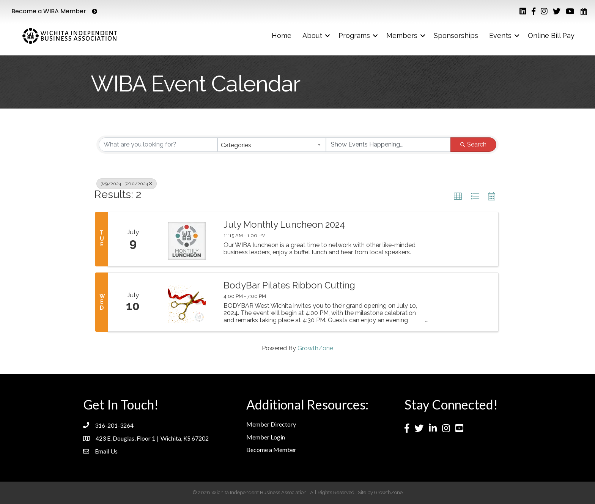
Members (401, 35)
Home (281, 35)
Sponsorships (456, 35)
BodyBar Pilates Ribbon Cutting (289, 285)
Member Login (265, 437)
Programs (354, 35)
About (312, 35)
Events (500, 35)
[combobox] (271, 144)
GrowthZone (315, 348)
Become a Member (271, 449)
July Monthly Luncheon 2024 (284, 225)
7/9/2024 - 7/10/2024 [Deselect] (126, 183)
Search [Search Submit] (473, 144)
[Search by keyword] (158, 144)
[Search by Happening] (388, 144)
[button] (458, 196)
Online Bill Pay (551, 35)
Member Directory (271, 424)
